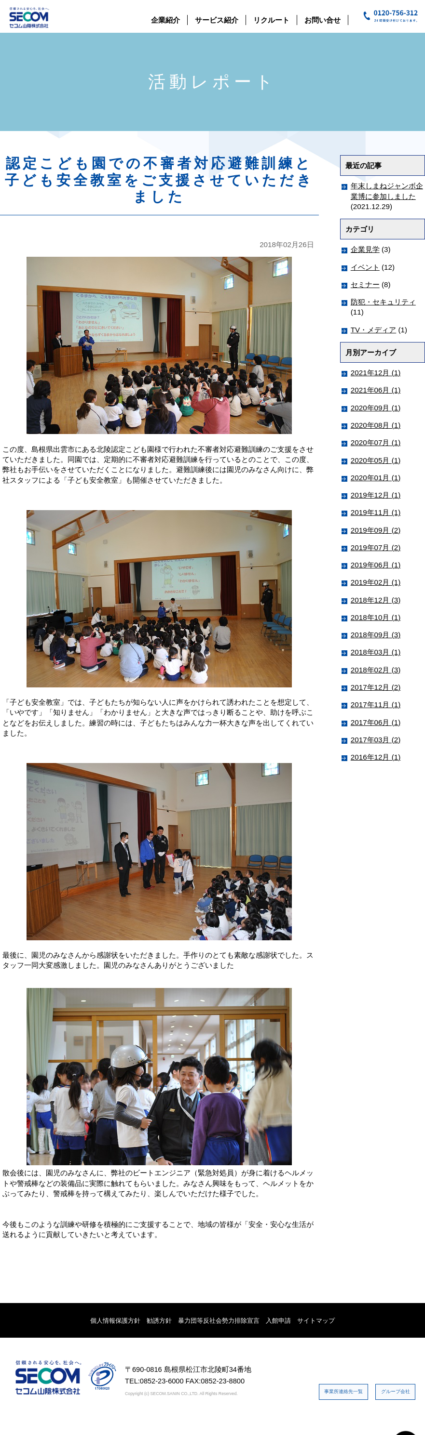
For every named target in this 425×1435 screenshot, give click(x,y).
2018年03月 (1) (375, 652)
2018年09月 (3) (375, 635)
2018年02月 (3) (375, 670)
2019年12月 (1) (375, 495)
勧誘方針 (159, 1320)
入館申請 (278, 1320)
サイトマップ (316, 1320)
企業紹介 (165, 20)
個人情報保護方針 (115, 1320)
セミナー (365, 284)
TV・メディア (373, 330)
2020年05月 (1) (375, 460)
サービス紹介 (216, 20)
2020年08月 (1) (375, 425)
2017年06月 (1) (375, 722)
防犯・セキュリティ (383, 302)
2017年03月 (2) (375, 740)
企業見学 (365, 249)
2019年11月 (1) (375, 512)
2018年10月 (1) (375, 617)
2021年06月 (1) (375, 390)
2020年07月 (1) (375, 442)
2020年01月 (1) (375, 478)
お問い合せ (322, 20)
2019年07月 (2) (375, 547)
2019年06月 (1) (375, 565)
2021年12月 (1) (375, 373)
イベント (365, 267)
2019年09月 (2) (375, 530)
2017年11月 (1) (375, 704)
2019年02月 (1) (375, 582)
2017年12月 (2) (375, 687)
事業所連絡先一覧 (376, 1370)
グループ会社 (383, 1400)
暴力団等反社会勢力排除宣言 (219, 1320)
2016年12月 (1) (375, 757)
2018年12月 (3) (375, 600)
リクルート (271, 20)
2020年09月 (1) (375, 408)
